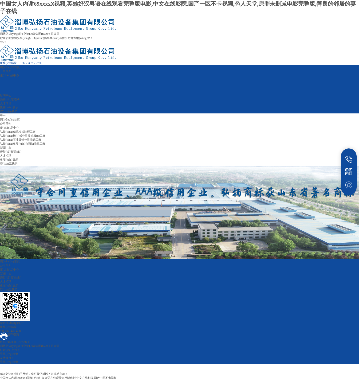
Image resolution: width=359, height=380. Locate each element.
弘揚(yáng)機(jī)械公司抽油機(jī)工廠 (22, 135)
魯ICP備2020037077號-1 (14, 342)
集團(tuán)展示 (9, 107)
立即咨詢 (9, 334)
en (4, 42)
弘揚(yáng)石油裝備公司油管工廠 (20, 139)
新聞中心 (5, 95)
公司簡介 (5, 71)
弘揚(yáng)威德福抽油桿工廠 (18, 131)
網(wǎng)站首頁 (10, 67)
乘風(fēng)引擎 (9, 354)
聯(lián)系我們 (8, 111)
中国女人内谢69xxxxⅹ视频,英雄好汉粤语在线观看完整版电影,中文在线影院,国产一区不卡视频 (58, 378)
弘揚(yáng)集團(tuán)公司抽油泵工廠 (22, 143)
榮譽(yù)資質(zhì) (10, 99)
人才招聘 (5, 103)
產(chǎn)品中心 (9, 75)
